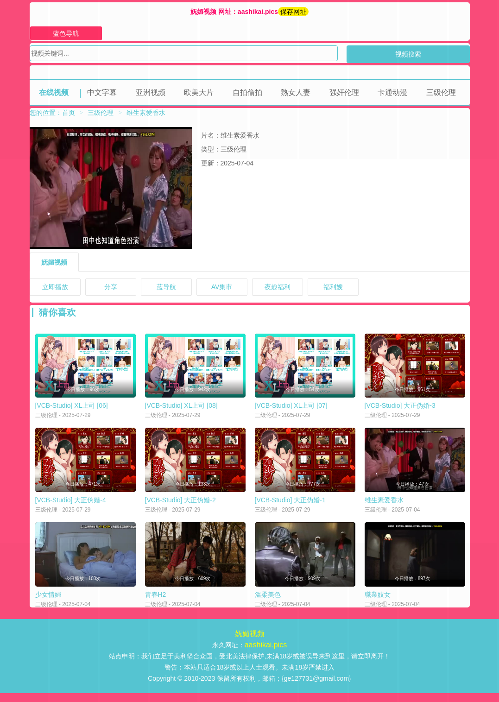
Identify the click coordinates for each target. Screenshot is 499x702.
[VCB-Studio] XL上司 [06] (71, 408)
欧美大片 (199, 92)
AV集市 (222, 287)
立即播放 (55, 287)
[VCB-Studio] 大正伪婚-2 (180, 506)
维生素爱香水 (384, 506)
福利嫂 (333, 287)
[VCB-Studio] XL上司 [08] (181, 408)
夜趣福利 (278, 287)
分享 (110, 287)
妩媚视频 (54, 262)
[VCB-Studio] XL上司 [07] (291, 408)
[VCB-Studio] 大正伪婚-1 (290, 506)
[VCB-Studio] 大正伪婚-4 (70, 506)
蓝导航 (166, 287)
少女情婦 (48, 603)
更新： (211, 163)
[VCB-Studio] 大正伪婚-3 (400, 408)
